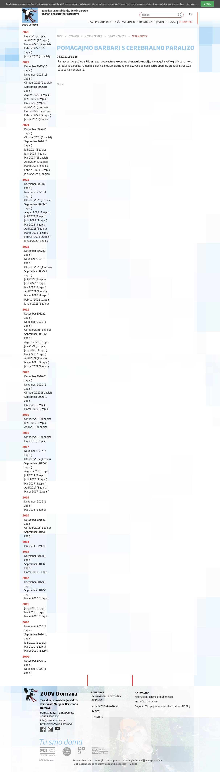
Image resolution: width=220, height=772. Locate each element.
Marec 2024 (37, 165)
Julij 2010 (35, 642)
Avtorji (99, 760)
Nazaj (60, 84)
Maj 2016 (35, 509)
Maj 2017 (35, 483)
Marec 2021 (36, 362)
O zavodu (185, 22)
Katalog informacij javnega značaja (142, 760)
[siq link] (47, 751)
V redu (207, 4)
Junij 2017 (35, 479)
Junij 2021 (35, 350)
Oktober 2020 (38, 392)
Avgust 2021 (37, 342)
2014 (25, 542)
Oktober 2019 (37, 419)
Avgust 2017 (37, 471)
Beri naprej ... (192, 4)
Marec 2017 (36, 491)
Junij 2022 (35, 283)
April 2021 (35, 358)
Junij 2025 (35, 99)
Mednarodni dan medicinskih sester (154, 696)
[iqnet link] (66, 751)
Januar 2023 (37, 240)
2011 (25, 604)
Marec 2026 (37, 44)
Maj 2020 (35, 405)
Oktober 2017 (37, 459)
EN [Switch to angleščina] (191, 14)
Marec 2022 (36, 295)
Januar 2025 (37, 119)
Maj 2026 (35, 36)
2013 (25, 551)
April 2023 (35, 228)
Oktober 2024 (38, 137)
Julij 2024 (35, 149)
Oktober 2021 (37, 329)
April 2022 (35, 291)
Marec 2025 (37, 111)
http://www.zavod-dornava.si (56, 724)
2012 (25, 578)
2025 (25, 62)
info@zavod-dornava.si (52, 720)
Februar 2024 (37, 170)
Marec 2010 (36, 650)
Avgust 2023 (37, 212)
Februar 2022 (37, 299)
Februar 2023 (37, 236)
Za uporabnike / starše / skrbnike (112, 22)
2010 (25, 622)
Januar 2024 (37, 174)
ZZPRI (133, 763)
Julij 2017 (35, 475)
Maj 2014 (35, 546)
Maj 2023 (35, 224)
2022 (25, 246)
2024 (25, 125)
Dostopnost (113, 760)
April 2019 (35, 427)
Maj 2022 (35, 287)
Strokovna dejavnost (152, 22)
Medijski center (93, 36)
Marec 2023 (36, 232)
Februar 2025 (37, 115)
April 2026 (36, 40)
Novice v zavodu (117, 36)
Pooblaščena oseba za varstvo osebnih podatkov (99, 763)
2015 (25, 515)
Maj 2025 (35, 103)
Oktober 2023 (38, 200)
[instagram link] (50, 729)
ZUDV (60, 36)
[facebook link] (43, 729)
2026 (25, 32)
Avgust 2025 (37, 95)
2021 (25, 309)
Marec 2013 (36, 572)
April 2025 (36, 107)
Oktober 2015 (37, 527)
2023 (25, 179)
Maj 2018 (35, 441)
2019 (25, 414)
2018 (25, 433)
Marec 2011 (36, 616)
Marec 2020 (36, 409)
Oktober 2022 (38, 267)
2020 (25, 372)
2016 (25, 497)
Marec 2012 (36, 598)
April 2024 (36, 161)
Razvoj (173, 22)
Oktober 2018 (37, 437)
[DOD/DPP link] (81, 750)
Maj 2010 (35, 646)
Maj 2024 (36, 157)
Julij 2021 (35, 346)
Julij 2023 (35, 216)
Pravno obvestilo (82, 760)
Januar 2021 (36, 366)
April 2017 (36, 487)
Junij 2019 (35, 423)
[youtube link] (57, 728)
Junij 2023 (35, 220)
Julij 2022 (35, 279)
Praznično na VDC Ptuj (146, 701)
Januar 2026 (37, 56)
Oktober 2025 (38, 82)
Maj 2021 (35, 354)
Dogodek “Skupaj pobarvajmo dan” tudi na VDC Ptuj (162, 706)
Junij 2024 (36, 153)
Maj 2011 (35, 612)
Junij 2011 (35, 608)
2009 (26, 656)
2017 (25, 447)
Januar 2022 (36, 303)
